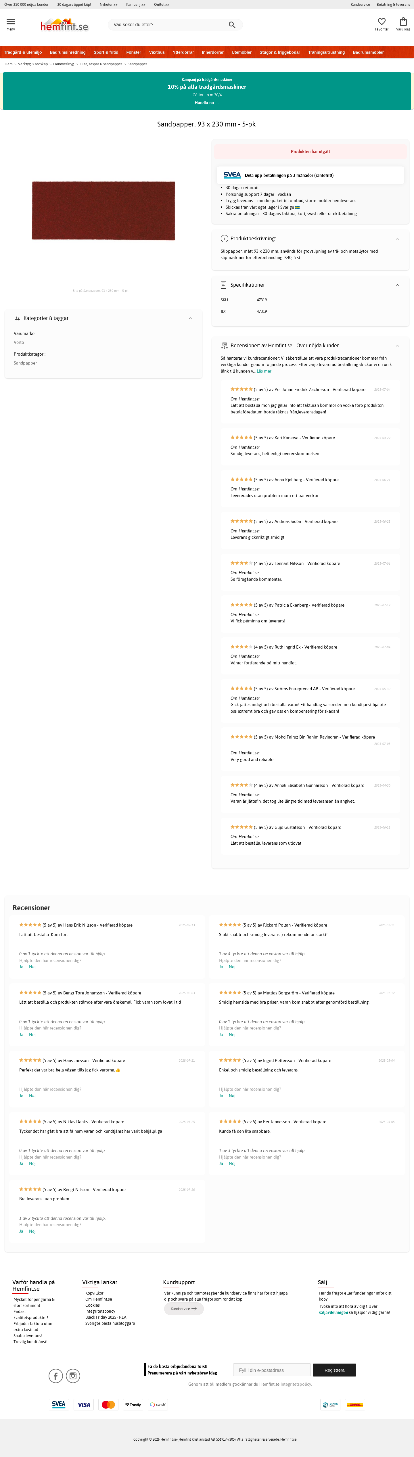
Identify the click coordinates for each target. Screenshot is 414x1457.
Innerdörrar (212, 52)
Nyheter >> (109, 4)
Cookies (92, 1305)
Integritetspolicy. (296, 1384)
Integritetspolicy (100, 1311)
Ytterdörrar (183, 52)
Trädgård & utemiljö (23, 52)
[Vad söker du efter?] (175, 24)
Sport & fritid (106, 52)
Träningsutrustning (326, 52)
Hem (9, 64)
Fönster (133, 52)
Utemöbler (242, 52)
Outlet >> (161, 4)
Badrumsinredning (67, 52)
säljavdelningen (333, 1312)
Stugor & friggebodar (280, 52)
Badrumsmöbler (368, 52)
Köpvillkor (94, 1293)
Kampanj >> (135, 4)
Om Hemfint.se (98, 1299)
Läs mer (264, 371)
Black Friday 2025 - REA (105, 1317)
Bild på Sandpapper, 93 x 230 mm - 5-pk (101, 291)
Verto (19, 342)
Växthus (157, 52)
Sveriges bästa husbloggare (110, 1323)
